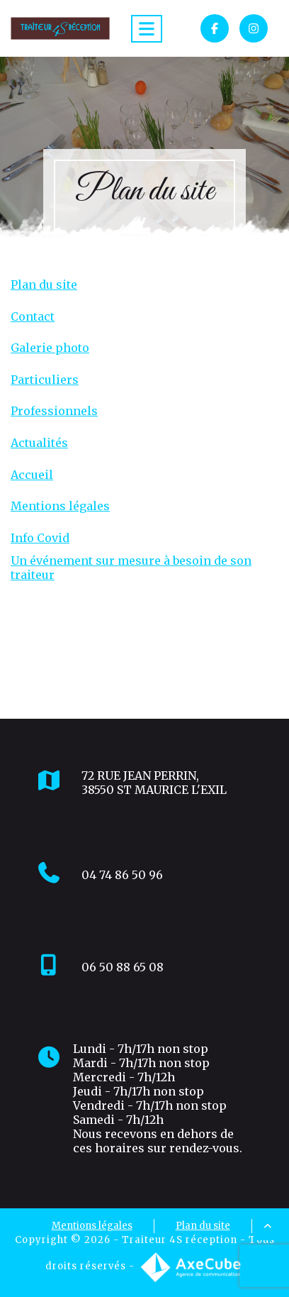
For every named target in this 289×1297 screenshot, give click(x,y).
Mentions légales (60, 506)
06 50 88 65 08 (122, 967)
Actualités (39, 443)
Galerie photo (50, 348)
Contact (33, 317)
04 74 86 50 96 (122, 875)
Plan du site (44, 285)
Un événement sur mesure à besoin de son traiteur (131, 567)
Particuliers (45, 380)
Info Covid (40, 538)
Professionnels (54, 411)
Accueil (32, 475)
